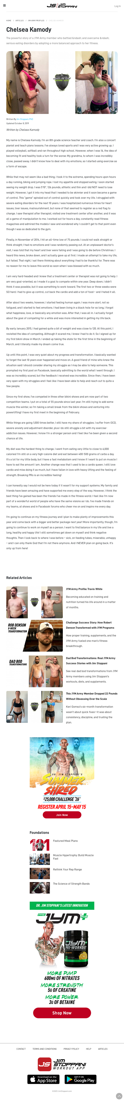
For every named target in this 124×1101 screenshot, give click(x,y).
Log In (117, 6)
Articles (20, 21)
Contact (21, 1049)
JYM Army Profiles (36, 21)
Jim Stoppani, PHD (62, 5)
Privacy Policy (71, 1049)
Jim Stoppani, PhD (25, 119)
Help (88, 1049)
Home (9, 21)
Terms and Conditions (45, 1049)
